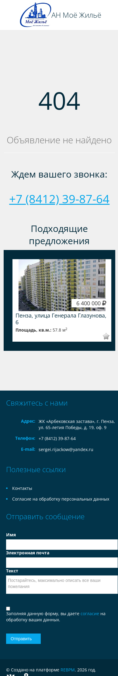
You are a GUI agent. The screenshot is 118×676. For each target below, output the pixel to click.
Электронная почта (27, 553)
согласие (90, 613)
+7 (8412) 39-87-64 (59, 199)
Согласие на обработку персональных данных (60, 499)
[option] (62, 300)
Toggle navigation (11, 15)
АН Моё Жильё (76, 15)
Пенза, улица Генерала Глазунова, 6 (61, 319)
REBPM (68, 670)
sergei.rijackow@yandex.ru (66, 449)
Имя (11, 535)
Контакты (22, 488)
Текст (12, 571)
